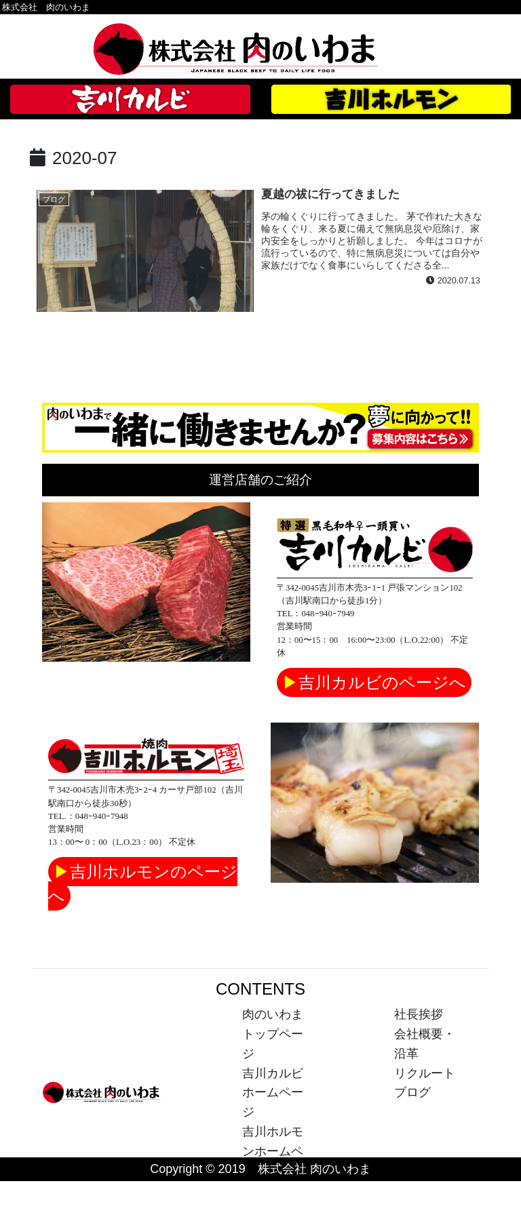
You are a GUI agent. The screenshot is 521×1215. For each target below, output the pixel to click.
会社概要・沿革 (424, 1043)
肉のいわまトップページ (272, 1034)
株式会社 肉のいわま (46, 7)
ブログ (412, 1092)
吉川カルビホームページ (272, 1093)
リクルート (424, 1073)
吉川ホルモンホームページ (272, 1151)
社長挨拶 (418, 1014)
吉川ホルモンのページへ (142, 883)
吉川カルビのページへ (374, 682)
